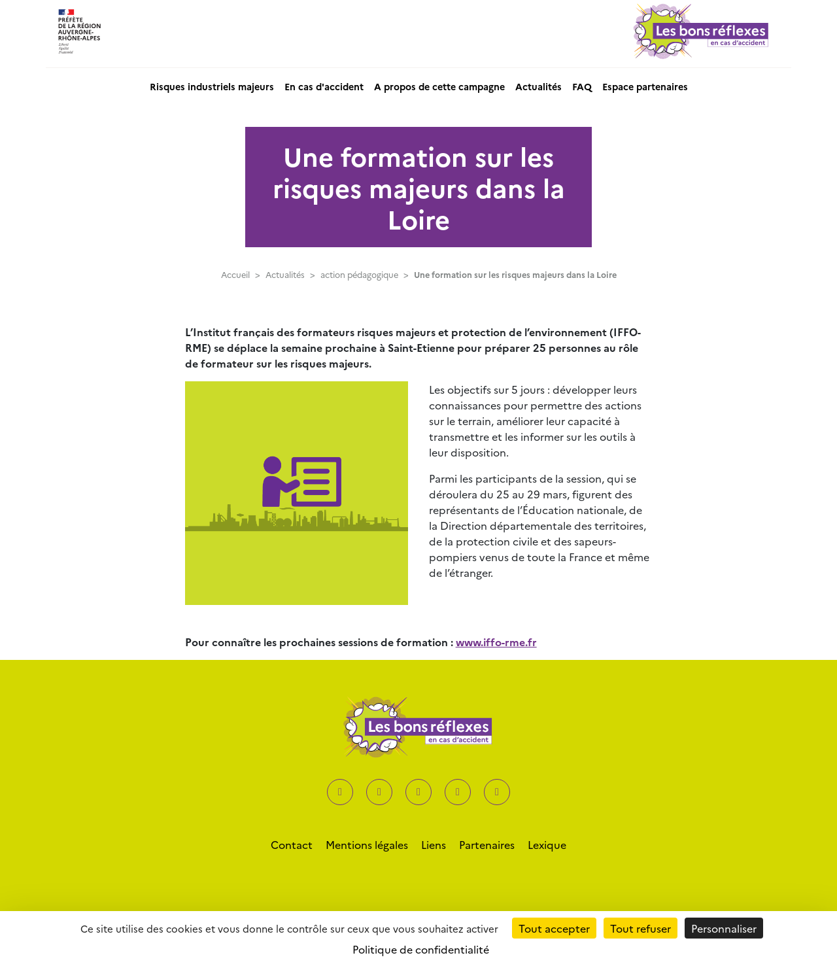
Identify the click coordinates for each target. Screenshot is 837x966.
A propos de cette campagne (439, 86)
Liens (433, 844)
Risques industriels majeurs (212, 86)
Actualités (538, 86)
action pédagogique (359, 274)
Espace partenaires (645, 86)
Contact (292, 844)
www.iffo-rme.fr (496, 641)
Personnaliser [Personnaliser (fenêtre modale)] (724, 928)
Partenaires (487, 844)
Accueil (235, 274)
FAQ (582, 86)
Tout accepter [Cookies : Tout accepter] (554, 928)
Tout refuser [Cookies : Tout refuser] (640, 928)
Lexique (547, 844)
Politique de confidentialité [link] (420, 949)
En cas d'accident (324, 86)
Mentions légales (367, 844)
